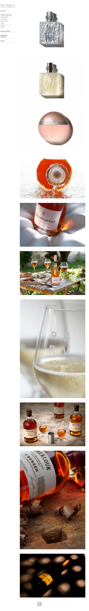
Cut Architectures (4, 17)
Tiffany (2, 23)
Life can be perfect (4, 21)
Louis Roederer (3, 19)
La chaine (2, 27)
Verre (2, 25)
